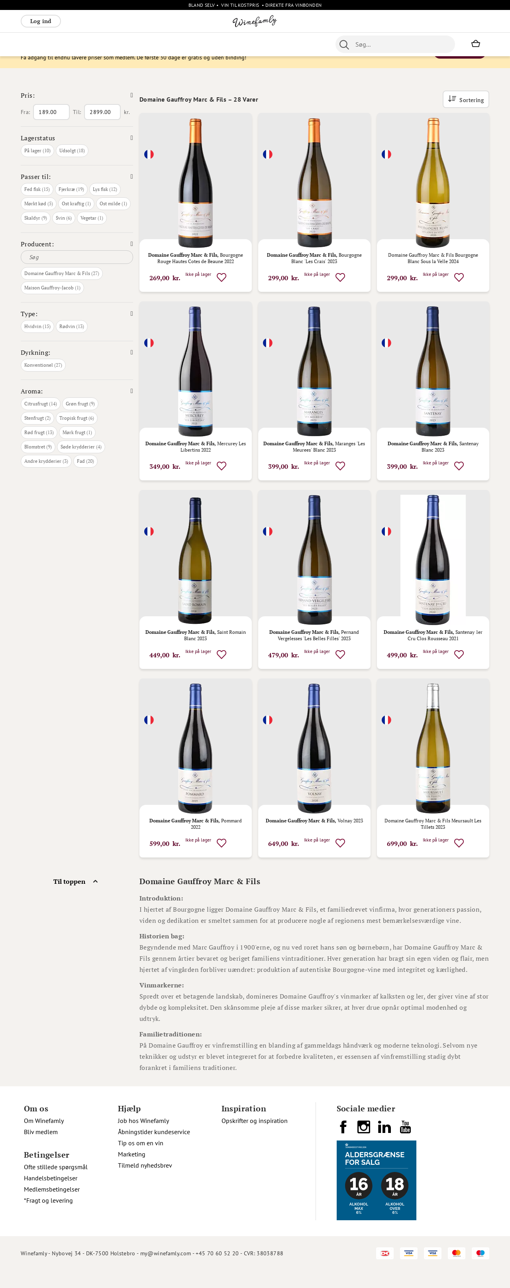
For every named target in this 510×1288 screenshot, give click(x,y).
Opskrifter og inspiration (255, 1138)
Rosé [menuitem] (86, 44)
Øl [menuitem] (218, 44)
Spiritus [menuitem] (308, 44)
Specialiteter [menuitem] (272, 44)
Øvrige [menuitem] (168, 44)
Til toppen (69, 899)
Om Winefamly (44, 1138)
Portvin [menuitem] (238, 44)
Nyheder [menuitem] (196, 44)
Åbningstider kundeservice (154, 1149)
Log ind (40, 21)
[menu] (171, 44)
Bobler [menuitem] (108, 44)
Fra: (25, 129)
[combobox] (395, 44)
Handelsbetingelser (50, 1196)
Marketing (131, 1172)
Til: (77, 129)
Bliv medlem (41, 1149)
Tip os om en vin (140, 1160)
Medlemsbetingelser (52, 1207)
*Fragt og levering (48, 1218)
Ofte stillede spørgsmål (56, 1184)
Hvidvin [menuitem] (61, 44)
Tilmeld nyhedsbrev (145, 1183)
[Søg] (77, 274)
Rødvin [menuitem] (34, 44)
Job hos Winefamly (143, 1138)
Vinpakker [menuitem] (138, 44)
